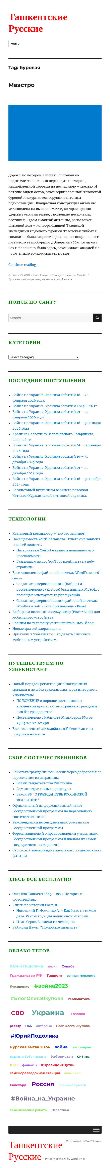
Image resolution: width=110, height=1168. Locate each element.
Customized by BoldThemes (84, 1141)
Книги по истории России (34, 905)
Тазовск (67, 279)
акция (52, 966)
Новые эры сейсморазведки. (36, 629)
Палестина (60, 1110)
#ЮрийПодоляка (34, 1036)
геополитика (79, 999)
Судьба (82, 275)
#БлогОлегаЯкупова (37, 998)
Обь (28, 1026)
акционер (72, 1073)
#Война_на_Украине (43, 1098)
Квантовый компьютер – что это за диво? (48, 533)
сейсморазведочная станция (41, 279)
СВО (17, 1012)
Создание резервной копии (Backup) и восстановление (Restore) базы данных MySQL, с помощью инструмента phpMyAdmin (57, 589)
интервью (44, 1026)
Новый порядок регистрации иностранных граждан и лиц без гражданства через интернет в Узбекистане (55, 689)
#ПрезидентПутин (57, 1065)
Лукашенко (19, 986)
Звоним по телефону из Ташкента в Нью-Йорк (53, 623)
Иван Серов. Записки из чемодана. (45, 922)
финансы (29, 1065)
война (61, 1047)
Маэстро (21, 84)
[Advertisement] (55, 134)
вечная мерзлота (81, 975)
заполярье (81, 1047)
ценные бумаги (73, 1085)
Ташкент (55, 975)
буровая (14, 279)
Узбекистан (62, 1056)
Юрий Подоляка (26, 966)
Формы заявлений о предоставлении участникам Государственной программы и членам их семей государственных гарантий (55, 839)
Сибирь (83, 1057)
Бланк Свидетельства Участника (44, 783)
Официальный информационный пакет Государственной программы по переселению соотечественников (52, 811)
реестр (15, 1026)
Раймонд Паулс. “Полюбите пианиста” (45, 927)
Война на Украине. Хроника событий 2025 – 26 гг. (55, 406)
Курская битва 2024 (30, 1047)
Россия (43, 1084)
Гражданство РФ (26, 975)
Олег (14, 1065)
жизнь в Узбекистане (28, 1057)
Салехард (18, 1085)
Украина (48, 1012)
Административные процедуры (43, 789)
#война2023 (51, 986)
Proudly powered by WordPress (65, 1159)
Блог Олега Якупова (73, 1026)
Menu (15, 43)
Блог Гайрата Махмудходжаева (54, 275)
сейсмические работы (28, 1110)
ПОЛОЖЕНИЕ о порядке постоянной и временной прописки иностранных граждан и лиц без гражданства (56, 706)
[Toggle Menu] (96, 1129)
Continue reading (22, 265)
